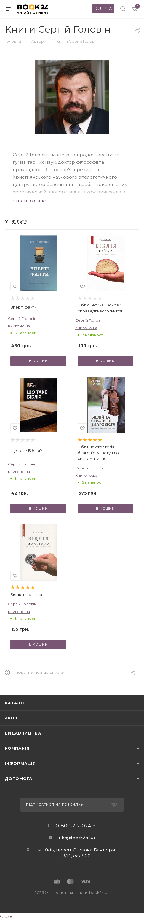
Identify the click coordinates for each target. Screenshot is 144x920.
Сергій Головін (22, 318)
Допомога (18, 778)
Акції (11, 718)
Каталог (16, 702)
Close (6, 916)
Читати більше (29, 201)
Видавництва (23, 733)
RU (97, 9)
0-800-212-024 (73, 826)
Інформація (20, 763)
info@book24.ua (76, 837)
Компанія (17, 748)
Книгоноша (19, 326)
